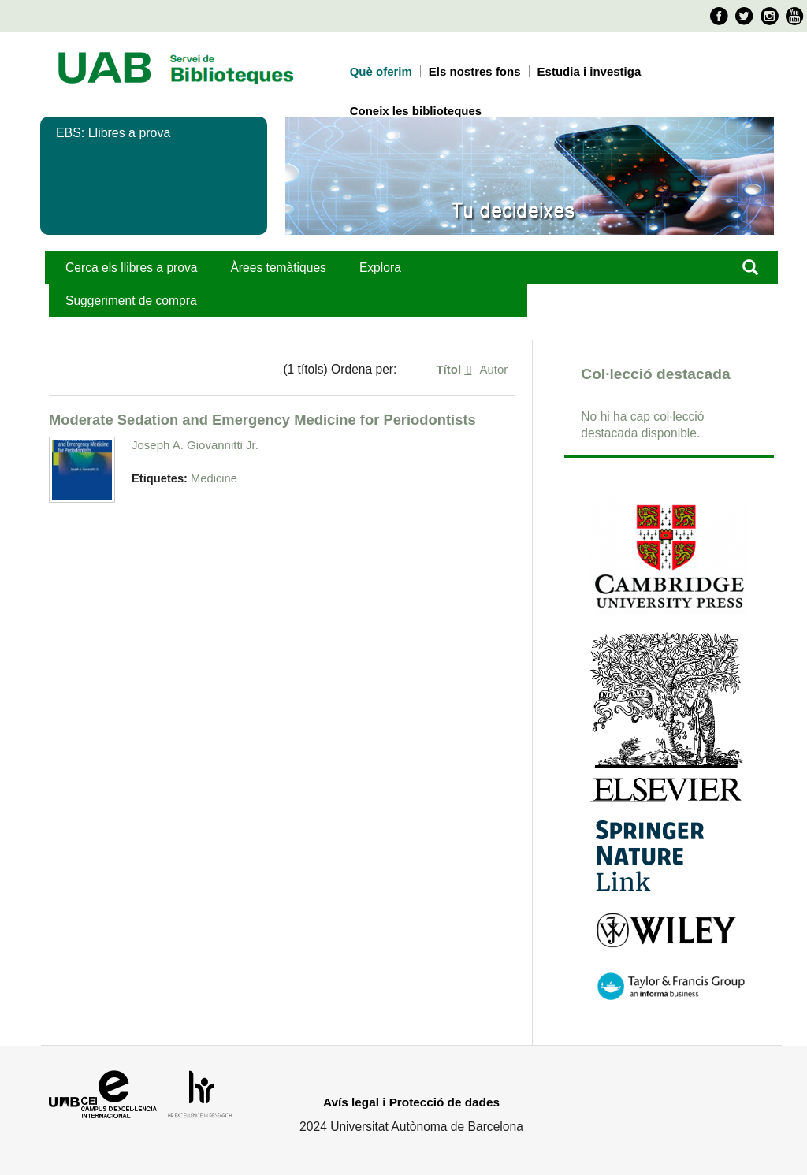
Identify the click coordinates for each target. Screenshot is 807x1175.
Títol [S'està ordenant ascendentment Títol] (450, 369)
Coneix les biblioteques (416, 111)
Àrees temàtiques (277, 267)
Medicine (214, 478)
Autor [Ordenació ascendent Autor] (493, 369)
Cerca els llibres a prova (131, 267)
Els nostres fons (475, 71)
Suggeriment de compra (131, 300)
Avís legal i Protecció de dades (411, 1102)
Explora (380, 267)
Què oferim (381, 71)
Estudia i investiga (589, 71)
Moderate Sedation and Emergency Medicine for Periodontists (262, 419)
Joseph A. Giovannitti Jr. (195, 445)
